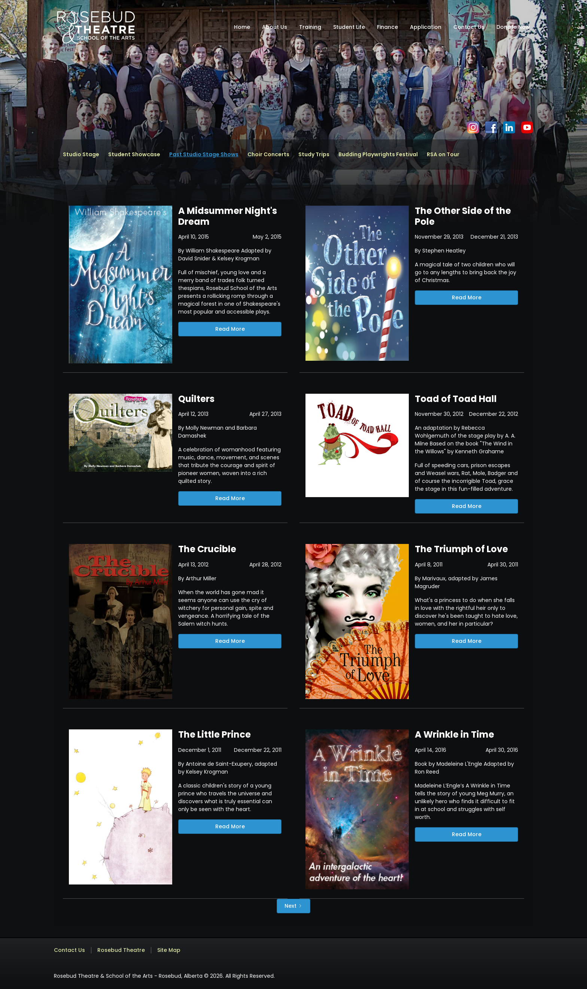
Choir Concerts (268, 154)
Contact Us (468, 27)
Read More (230, 329)
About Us (274, 27)
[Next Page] (293, 906)
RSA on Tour (443, 154)
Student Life (349, 27)
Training (310, 27)
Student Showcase (134, 154)
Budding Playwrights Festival (378, 154)
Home (242, 27)
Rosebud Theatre (121, 950)
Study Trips (313, 154)
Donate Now (513, 27)
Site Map (168, 950)
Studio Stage (81, 154)
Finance (387, 27)
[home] (96, 27)
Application (425, 27)
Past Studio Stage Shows (203, 154)
